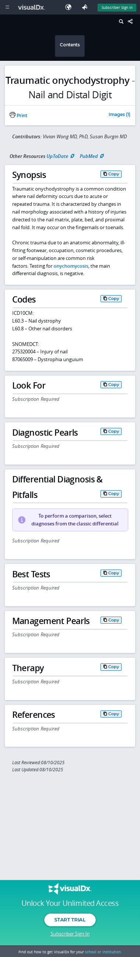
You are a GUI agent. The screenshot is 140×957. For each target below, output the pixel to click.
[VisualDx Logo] (32, 7)
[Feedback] (86, 7)
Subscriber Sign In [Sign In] (117, 7)
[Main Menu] (7, 7)
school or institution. (103, 951)
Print (18, 115)
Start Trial (69, 920)
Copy (113, 173)
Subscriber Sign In (70, 933)
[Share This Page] (132, 21)
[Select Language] (70, 7)
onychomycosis (71, 266)
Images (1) (119, 115)
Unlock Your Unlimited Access (70, 903)
